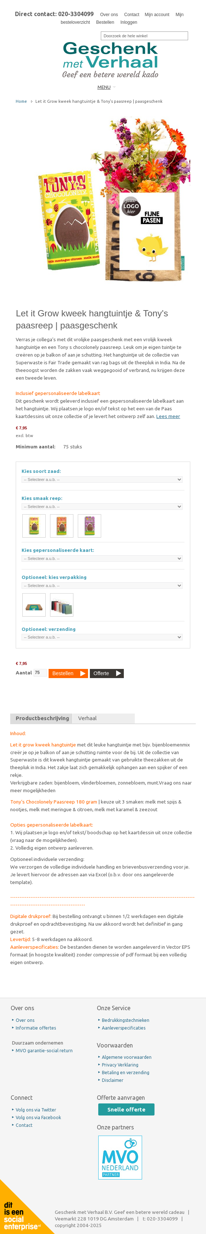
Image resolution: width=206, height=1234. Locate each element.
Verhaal (87, 718)
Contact (131, 14)
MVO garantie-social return (44, 1050)
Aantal (24, 673)
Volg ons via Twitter (36, 1109)
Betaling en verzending (125, 1072)
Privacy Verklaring (120, 1064)
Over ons (109, 14)
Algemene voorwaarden (127, 1057)
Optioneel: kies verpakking (54, 577)
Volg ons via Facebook (38, 1117)
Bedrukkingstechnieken (125, 1020)
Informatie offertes (36, 1028)
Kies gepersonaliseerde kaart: (58, 550)
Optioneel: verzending (49, 629)
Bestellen (105, 22)
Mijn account (157, 14)
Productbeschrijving (42, 718)
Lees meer (168, 416)
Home (21, 101)
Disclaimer (112, 1080)
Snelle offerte (126, 1109)
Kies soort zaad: (41, 471)
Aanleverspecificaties (123, 1028)
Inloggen (129, 22)
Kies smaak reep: (42, 498)
